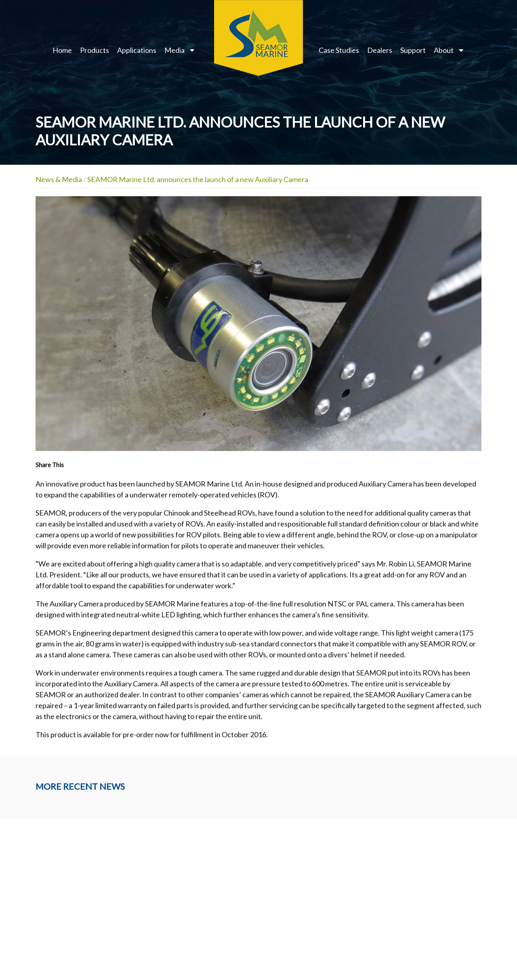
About (444, 50)
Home (62, 50)
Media (174, 50)
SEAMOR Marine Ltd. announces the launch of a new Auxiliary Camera (197, 179)
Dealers (379, 50)
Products (94, 50)
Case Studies (339, 50)
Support (413, 50)
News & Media (59, 179)
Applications (136, 50)
